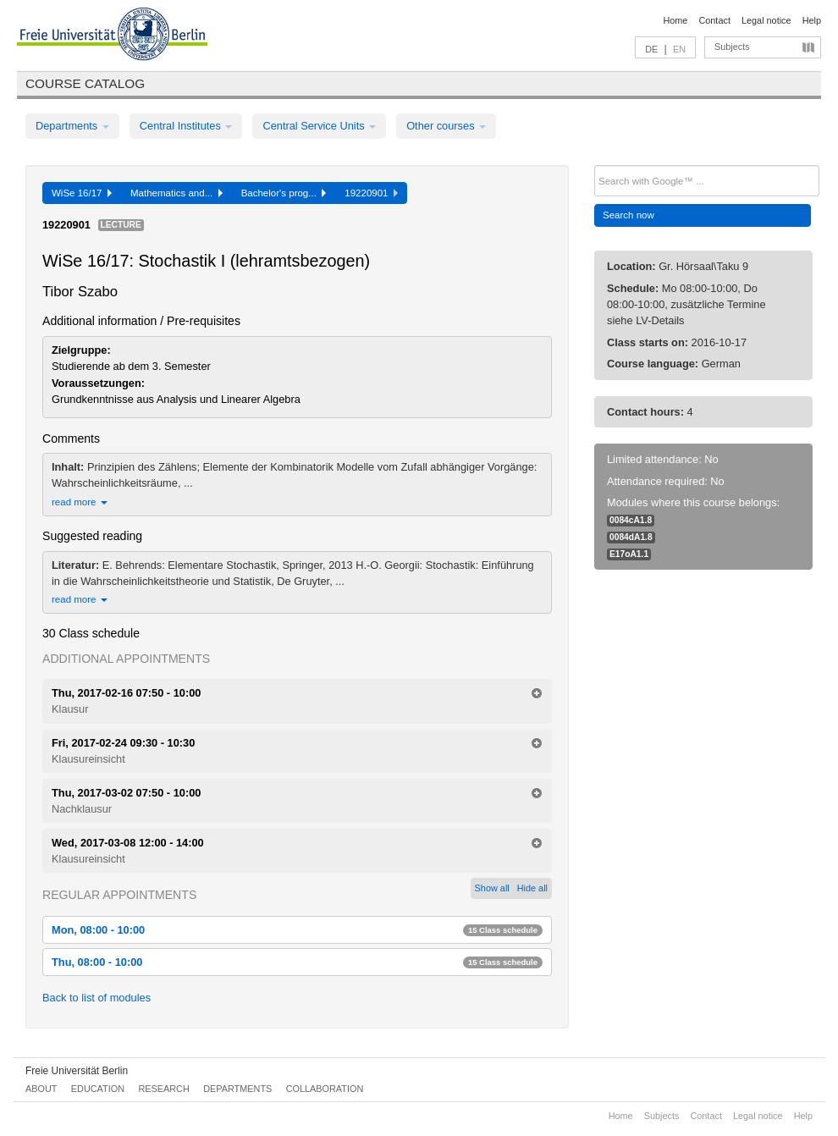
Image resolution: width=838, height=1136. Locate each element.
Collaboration (325, 1089)
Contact (714, 20)
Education (97, 1089)
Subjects (732, 46)
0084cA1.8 (630, 520)
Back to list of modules (96, 997)
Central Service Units (319, 125)
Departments (72, 125)
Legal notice (766, 20)
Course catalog (85, 83)
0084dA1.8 (631, 537)
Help (811, 20)
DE (651, 49)
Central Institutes (186, 125)
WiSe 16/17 (82, 193)
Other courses (446, 125)
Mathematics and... (176, 193)
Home (675, 20)
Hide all (532, 888)
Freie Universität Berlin (76, 1071)
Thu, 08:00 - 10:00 (297, 962)
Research (163, 1089)
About (41, 1089)
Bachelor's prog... (284, 193)
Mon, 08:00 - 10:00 (297, 930)
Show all (492, 888)
